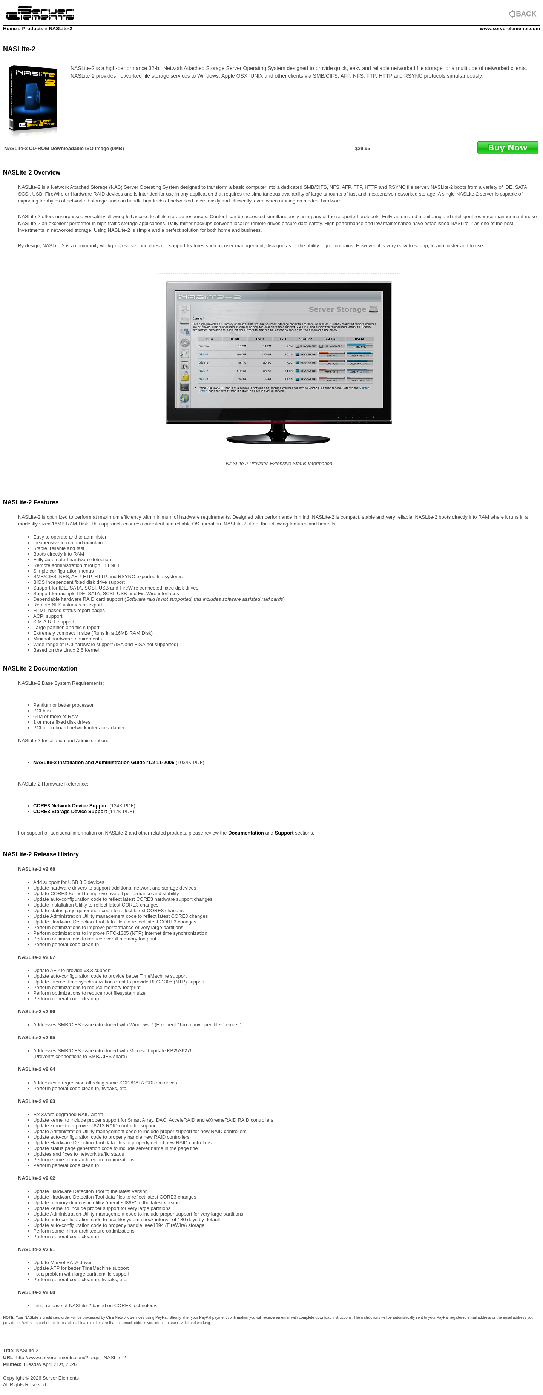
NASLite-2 (60, 28)
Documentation (246, 833)
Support (284, 833)
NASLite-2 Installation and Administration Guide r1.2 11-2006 (103, 762)
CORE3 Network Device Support (70, 806)
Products (32, 28)
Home (10, 28)
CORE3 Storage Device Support (70, 811)
